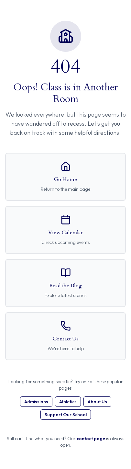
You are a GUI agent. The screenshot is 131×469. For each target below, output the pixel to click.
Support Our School (66, 415)
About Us (97, 402)
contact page (91, 438)
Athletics (68, 402)
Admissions (36, 402)
